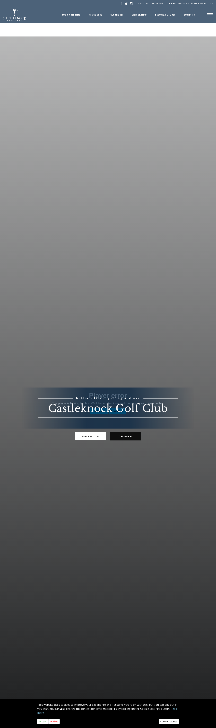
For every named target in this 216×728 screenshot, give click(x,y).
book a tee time (91, 436)
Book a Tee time (71, 15)
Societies (189, 15)
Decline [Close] (54, 721)
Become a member (165, 15)
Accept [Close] (42, 721)
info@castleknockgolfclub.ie (191, 3)
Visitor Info (139, 15)
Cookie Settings (168, 721)
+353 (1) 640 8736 (154, 3)
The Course (95, 15)
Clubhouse (117, 15)
